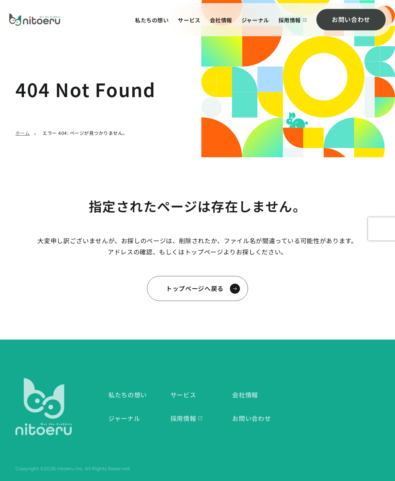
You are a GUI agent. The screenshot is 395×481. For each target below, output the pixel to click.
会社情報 (221, 20)
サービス (189, 20)
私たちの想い (152, 20)
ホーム (22, 133)
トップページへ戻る (195, 288)
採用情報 (290, 20)
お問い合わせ (351, 19)
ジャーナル (255, 20)
